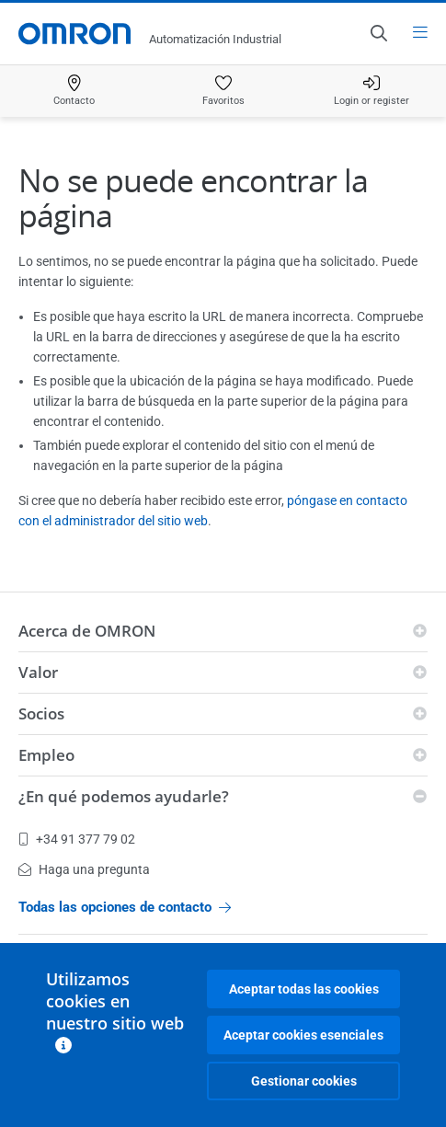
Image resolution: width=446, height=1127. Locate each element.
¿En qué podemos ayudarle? (123, 796)
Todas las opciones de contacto (124, 907)
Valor (38, 672)
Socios (41, 713)
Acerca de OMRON (86, 630)
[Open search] (378, 33)
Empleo (46, 754)
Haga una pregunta (84, 869)
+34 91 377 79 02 (76, 839)
